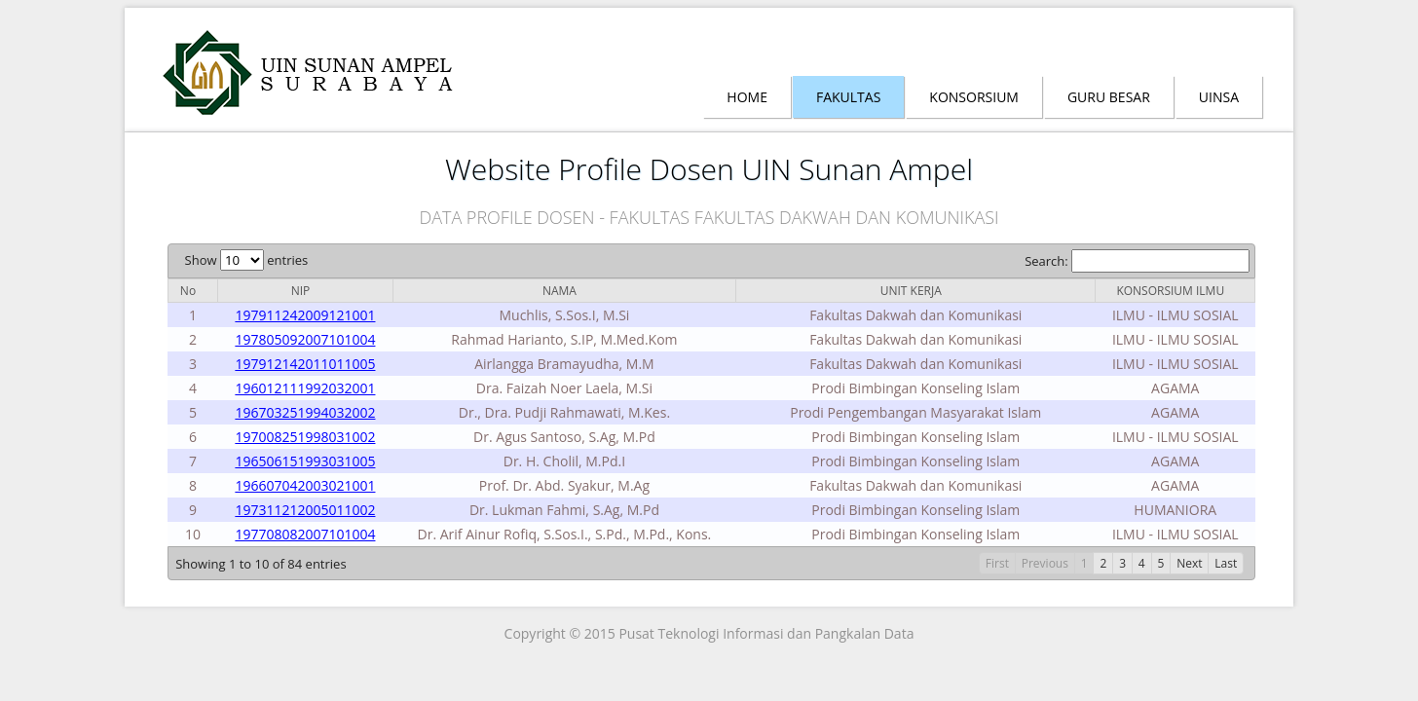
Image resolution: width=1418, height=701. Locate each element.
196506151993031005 (305, 461)
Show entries (247, 260)
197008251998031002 (305, 436)
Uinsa (1219, 97)
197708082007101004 (305, 534)
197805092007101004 (305, 339)
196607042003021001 (305, 485)
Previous (1045, 563)
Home (747, 97)
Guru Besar (1108, 97)
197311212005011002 (305, 509)
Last (1225, 563)
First (997, 563)
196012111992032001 (305, 388)
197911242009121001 (305, 315)
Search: (1137, 261)
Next (1189, 563)
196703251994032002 (305, 412)
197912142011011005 (305, 363)
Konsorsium (974, 97)
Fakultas (848, 97)
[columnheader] (192, 290)
